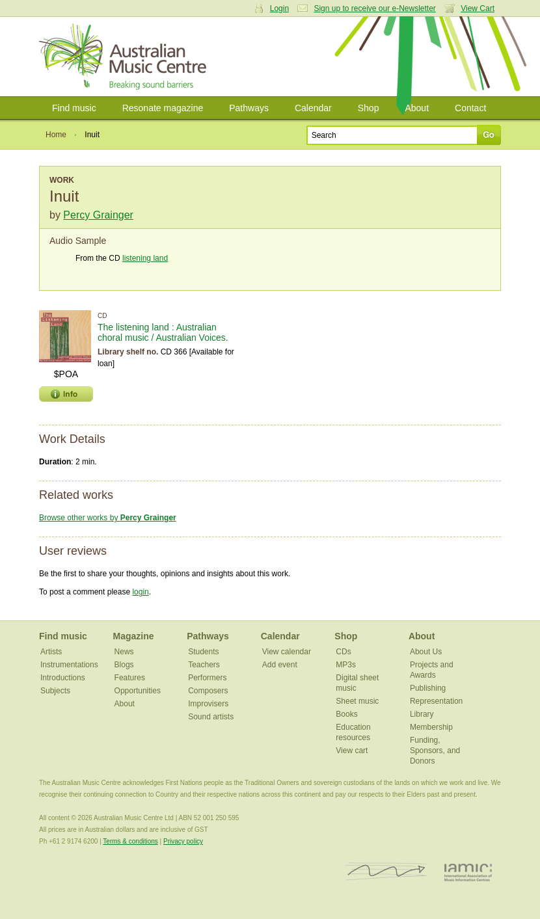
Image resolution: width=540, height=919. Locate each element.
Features (130, 677)
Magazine (133, 636)
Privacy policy (183, 841)
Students (203, 651)
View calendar (286, 651)
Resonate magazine (163, 108)
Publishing (428, 688)
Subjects (55, 690)
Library (422, 714)
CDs (343, 651)
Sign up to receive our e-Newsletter (374, 8)
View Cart (477, 8)
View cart (352, 750)
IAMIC (468, 871)
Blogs (124, 664)
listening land (145, 258)
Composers (208, 690)
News (124, 651)
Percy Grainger (98, 214)
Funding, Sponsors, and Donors (435, 751)
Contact (470, 108)
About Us (426, 651)
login (140, 591)
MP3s (346, 664)
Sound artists (211, 716)
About (417, 108)
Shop (368, 108)
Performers (207, 677)
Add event (279, 664)
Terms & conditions (130, 841)
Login (279, 8)
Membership (431, 727)
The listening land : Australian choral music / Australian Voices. (163, 332)
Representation (436, 701)
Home (56, 134)
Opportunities (138, 690)
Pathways (249, 108)
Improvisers (208, 703)
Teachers (204, 664)
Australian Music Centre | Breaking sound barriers (125, 56)
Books (346, 714)
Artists (51, 651)
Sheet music (357, 701)
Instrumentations (69, 664)
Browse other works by (107, 517)
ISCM (386, 871)
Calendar (313, 108)
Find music (74, 108)
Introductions (62, 677)
